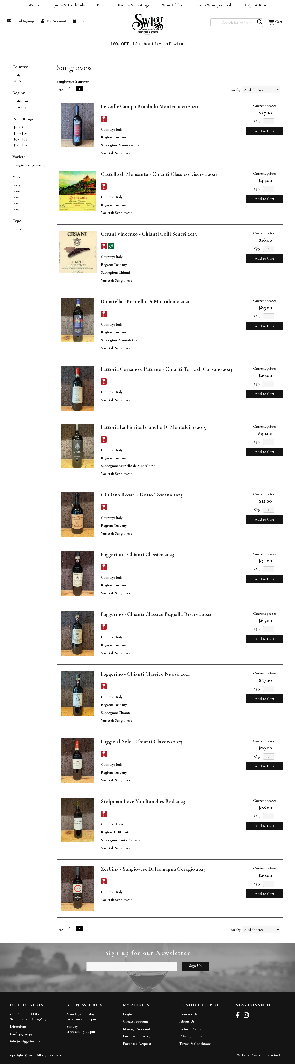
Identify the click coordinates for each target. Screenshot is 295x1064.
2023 (17, 208)
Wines (32, 5)
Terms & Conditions (195, 1043)
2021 (16, 197)
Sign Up (195, 965)
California (22, 101)
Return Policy (190, 1028)
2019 (17, 185)
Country (20, 66)
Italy (17, 75)
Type (16, 220)
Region (18, 92)
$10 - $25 (20, 127)
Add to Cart (264, 131)
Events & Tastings (133, 5)
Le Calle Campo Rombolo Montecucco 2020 (149, 106)
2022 (17, 202)
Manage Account (136, 1028)
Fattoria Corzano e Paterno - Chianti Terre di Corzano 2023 (166, 369)
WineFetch (279, 1055)
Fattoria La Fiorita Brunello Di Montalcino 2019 (153, 427)
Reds (17, 228)
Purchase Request (137, 1043)
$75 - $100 (21, 144)
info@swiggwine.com (26, 1041)
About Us (187, 1021)
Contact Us (188, 1014)
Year (16, 177)
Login (80, 20)
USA (17, 80)
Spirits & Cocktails (66, 5)
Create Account (135, 1021)
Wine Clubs (170, 5)
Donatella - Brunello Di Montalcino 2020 (146, 301)
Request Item (255, 5)
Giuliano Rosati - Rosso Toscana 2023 (142, 495)
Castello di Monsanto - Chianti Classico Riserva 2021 (159, 174)
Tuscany (20, 107)
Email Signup (20, 20)
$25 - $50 (20, 133)
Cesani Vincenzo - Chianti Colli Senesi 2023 (149, 234)
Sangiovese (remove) (30, 165)
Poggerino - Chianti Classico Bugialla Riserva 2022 (156, 614)
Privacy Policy (190, 1036)
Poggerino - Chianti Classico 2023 (137, 554)
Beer (99, 5)
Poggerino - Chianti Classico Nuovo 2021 (145, 674)
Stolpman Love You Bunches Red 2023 (143, 801)
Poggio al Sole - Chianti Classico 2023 (141, 741)
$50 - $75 (20, 138)
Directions (18, 1026)
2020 (17, 191)
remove (82, 81)
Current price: (264, 105)
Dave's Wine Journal (211, 5)
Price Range (23, 118)
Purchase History (136, 1036)
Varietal (19, 156)
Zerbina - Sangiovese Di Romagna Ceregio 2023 (153, 869)
